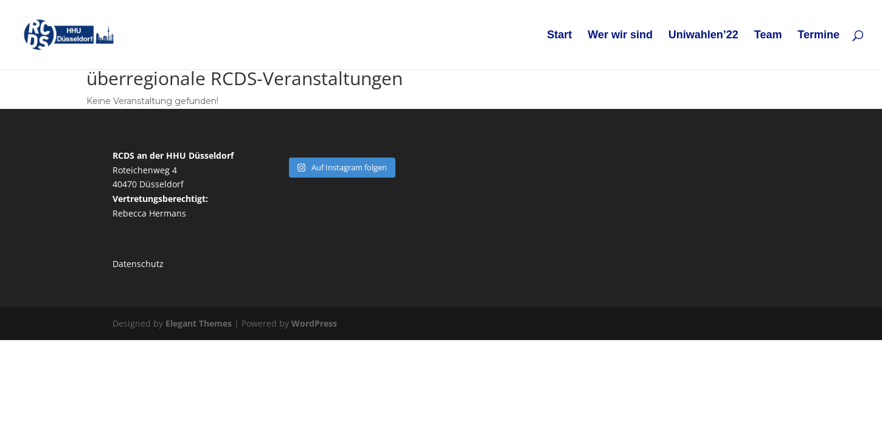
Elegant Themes (198, 323)
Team (768, 35)
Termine (818, 35)
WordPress (314, 323)
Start (559, 35)
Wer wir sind (620, 35)
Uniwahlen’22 (703, 35)
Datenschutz (138, 263)
